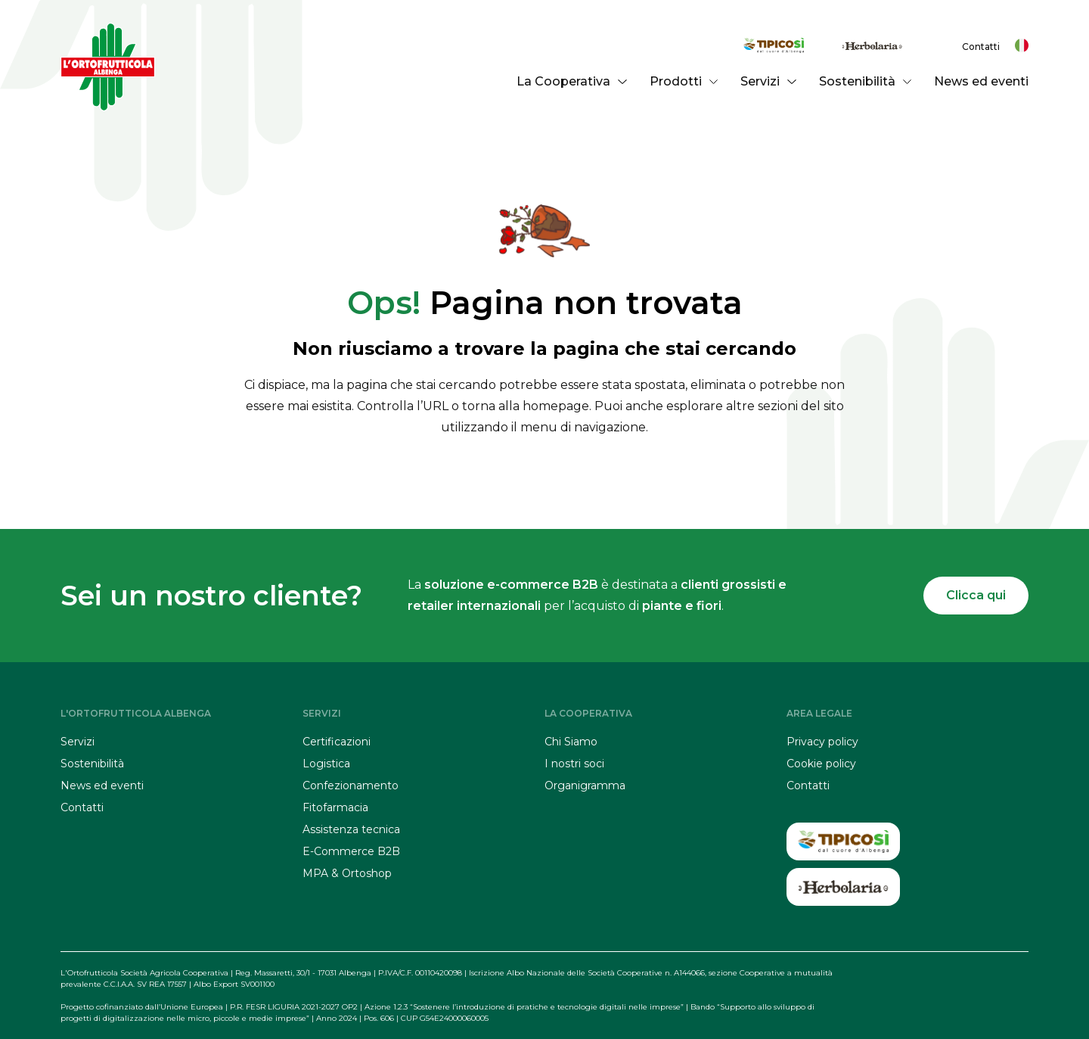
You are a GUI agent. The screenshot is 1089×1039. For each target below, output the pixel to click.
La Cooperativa (571, 81)
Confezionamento (350, 785)
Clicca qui (976, 595)
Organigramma (584, 785)
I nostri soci (574, 763)
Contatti (981, 46)
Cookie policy (821, 763)
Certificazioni (336, 741)
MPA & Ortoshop (347, 873)
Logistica (326, 763)
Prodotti (684, 81)
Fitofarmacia (335, 807)
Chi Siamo (570, 741)
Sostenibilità (865, 81)
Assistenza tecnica (351, 829)
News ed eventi (981, 81)
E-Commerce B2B (351, 851)
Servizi (768, 81)
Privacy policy (822, 741)
